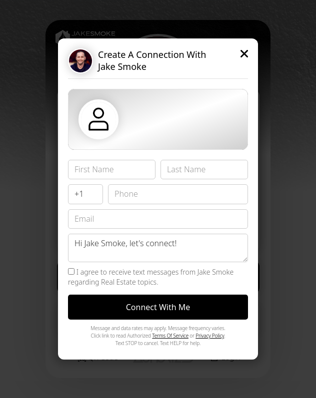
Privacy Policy (210, 335)
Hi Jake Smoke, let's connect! (158, 248)
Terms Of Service (170, 335)
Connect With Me (158, 307)
